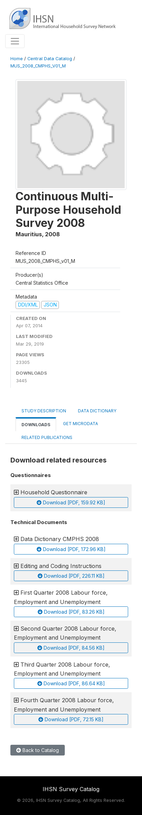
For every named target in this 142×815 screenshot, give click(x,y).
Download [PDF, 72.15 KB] (71, 719)
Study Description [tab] (43, 410)
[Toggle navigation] (15, 41)
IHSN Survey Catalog (71, 789)
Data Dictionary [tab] (97, 410)
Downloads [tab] (35, 424)
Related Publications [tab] (46, 437)
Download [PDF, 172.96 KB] (71, 549)
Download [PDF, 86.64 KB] (71, 683)
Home (16, 58)
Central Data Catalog (49, 58)
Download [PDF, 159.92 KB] (71, 502)
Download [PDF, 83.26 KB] (71, 612)
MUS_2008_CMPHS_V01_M (38, 65)
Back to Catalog (37, 750)
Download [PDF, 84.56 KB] (71, 648)
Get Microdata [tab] (80, 423)
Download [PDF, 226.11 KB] (71, 576)
